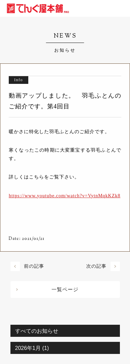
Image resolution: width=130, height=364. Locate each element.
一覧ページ (65, 289)
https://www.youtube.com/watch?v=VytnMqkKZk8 (65, 195)
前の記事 (34, 266)
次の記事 (96, 266)
